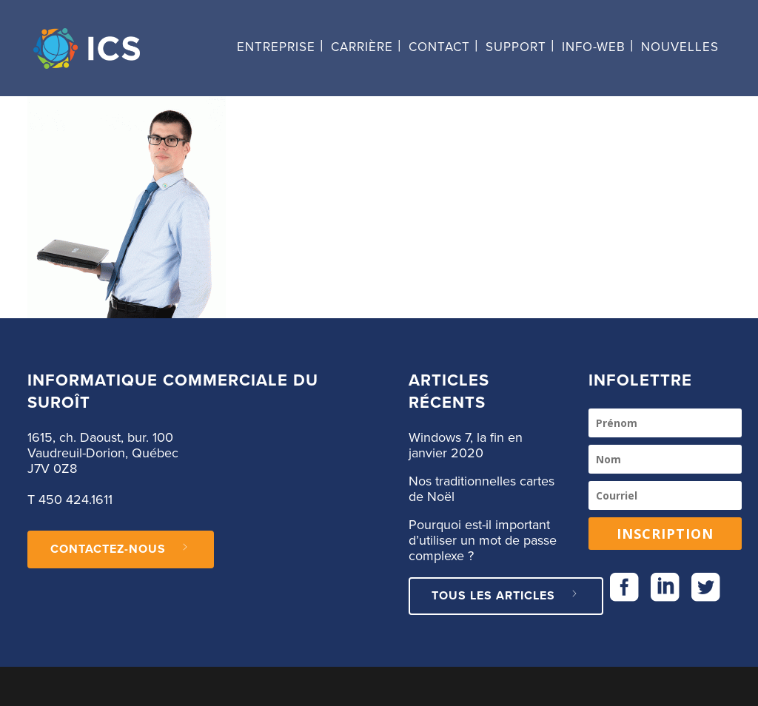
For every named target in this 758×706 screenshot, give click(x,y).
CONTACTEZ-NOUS (120, 549)
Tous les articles (506, 596)
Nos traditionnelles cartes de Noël (481, 489)
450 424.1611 (75, 500)
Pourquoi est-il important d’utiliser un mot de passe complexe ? (483, 541)
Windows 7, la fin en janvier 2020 (466, 445)
